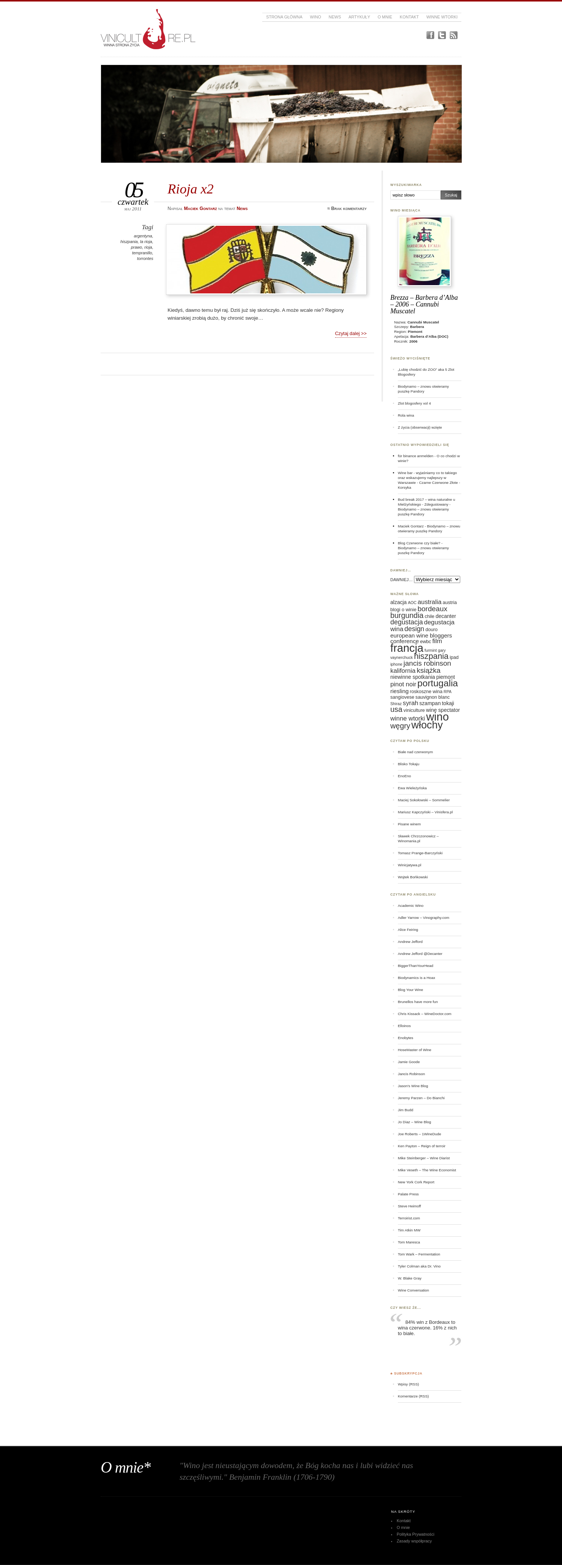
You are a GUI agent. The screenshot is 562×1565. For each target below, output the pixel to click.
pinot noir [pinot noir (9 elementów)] (403, 684)
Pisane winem (409, 824)
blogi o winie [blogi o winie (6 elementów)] (403, 609)
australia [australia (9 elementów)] (429, 602)
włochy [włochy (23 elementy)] (427, 725)
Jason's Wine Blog (413, 1086)
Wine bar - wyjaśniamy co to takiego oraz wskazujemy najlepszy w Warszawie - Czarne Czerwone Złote (428, 478)
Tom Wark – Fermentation (419, 1254)
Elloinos (404, 1026)
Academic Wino (410, 905)
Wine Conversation (413, 1290)
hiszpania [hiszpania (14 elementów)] (431, 656)
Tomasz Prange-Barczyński (420, 853)
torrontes (145, 258)
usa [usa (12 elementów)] (396, 709)
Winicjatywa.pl (409, 865)
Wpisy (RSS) (408, 1384)
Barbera (417, 327)
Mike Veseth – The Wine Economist (427, 1170)
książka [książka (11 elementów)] (428, 670)
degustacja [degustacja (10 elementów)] (406, 622)
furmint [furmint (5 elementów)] (431, 650)
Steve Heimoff (409, 1206)
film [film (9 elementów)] (437, 641)
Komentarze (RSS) (413, 1396)
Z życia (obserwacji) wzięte (420, 427)
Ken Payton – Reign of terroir (422, 1146)
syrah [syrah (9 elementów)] (410, 703)
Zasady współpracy (414, 1541)
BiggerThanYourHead (415, 966)
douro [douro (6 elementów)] (431, 629)
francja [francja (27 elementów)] (406, 648)
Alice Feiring (408, 930)
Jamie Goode (409, 1062)
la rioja (146, 241)
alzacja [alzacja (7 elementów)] (398, 602)
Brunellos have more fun (418, 1002)
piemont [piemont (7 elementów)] (445, 677)
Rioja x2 (191, 188)
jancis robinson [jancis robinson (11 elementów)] (427, 663)
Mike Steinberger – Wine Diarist (424, 1158)
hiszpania (128, 241)
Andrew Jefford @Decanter (420, 954)
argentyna (143, 236)
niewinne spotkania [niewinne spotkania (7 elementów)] (412, 677)
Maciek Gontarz (411, 526)
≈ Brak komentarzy (347, 208)
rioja (148, 247)
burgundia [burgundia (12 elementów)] (406, 615)
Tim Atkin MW (409, 1230)
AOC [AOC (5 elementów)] (412, 602)
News (335, 17)
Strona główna (284, 17)
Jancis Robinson (411, 1074)
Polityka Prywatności (415, 1534)
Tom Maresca (409, 1242)
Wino (315, 17)
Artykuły (359, 17)
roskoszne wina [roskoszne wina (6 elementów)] (426, 691)
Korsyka (404, 487)
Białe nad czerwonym (415, 752)
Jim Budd (405, 1110)
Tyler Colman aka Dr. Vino (419, 1266)
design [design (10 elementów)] (415, 629)
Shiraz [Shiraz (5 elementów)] (396, 703)
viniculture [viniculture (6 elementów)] (414, 710)
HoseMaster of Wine (414, 1050)
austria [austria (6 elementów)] (450, 602)
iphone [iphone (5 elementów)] (396, 664)
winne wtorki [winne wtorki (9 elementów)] (407, 718)
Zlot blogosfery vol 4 (414, 403)
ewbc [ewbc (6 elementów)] (425, 641)
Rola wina (406, 415)
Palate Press (408, 1194)
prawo (136, 247)
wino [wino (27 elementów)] (437, 716)
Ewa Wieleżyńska (412, 788)
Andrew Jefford (410, 942)
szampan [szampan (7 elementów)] (430, 703)
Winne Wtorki (442, 17)
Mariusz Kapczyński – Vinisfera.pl (425, 812)
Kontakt (409, 17)
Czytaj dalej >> (351, 333)
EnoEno (404, 776)
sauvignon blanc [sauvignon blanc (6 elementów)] (432, 697)
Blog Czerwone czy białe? (419, 543)
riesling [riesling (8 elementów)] (399, 691)
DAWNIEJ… (401, 579)
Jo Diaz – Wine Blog (414, 1122)
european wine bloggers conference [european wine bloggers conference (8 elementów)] (421, 638)
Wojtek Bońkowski (413, 877)
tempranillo (142, 253)
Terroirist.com (409, 1218)
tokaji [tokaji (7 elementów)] (448, 703)
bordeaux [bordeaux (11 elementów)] (432, 609)
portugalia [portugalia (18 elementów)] (437, 683)
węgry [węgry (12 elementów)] (400, 726)
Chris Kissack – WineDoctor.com (425, 1014)
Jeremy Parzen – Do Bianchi (421, 1098)
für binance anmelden (416, 456)
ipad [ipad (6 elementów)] (454, 657)
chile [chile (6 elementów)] (429, 616)
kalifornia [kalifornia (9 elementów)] (402, 670)
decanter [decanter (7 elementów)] (445, 616)
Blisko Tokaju (408, 764)
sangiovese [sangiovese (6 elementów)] (402, 697)
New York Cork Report (416, 1182)
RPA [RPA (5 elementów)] (448, 691)
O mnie (385, 17)
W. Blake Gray (410, 1278)
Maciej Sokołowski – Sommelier (424, 800)
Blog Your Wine (410, 990)
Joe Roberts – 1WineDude (419, 1134)
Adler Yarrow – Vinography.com (423, 917)
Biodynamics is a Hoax (416, 978)
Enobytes (405, 1038)
